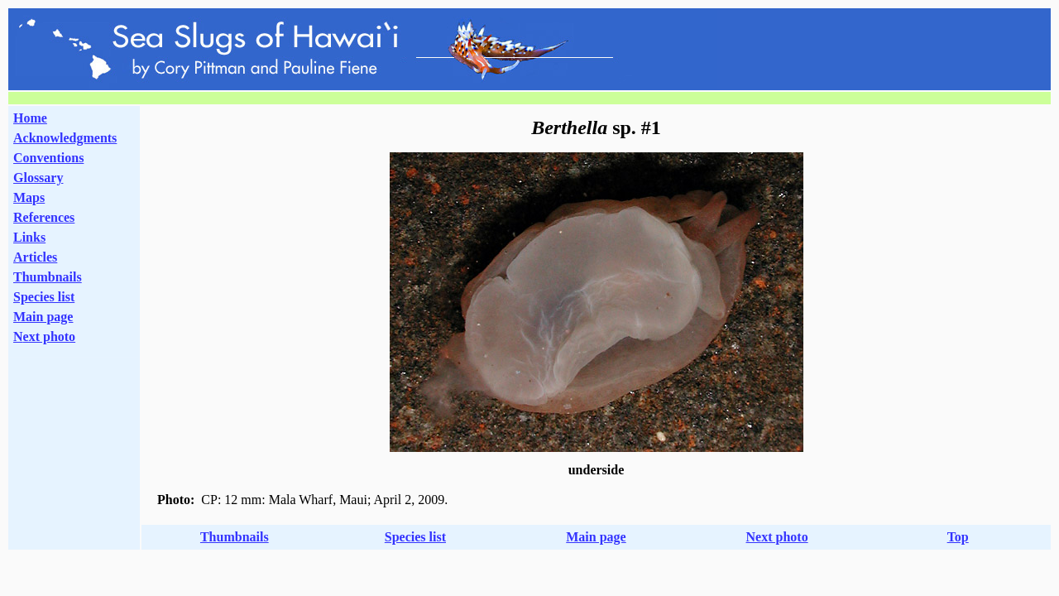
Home (30, 118)
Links (29, 237)
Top (958, 537)
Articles (35, 257)
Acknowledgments (65, 138)
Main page (43, 317)
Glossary (38, 178)
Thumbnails (47, 277)
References (43, 217)
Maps (29, 197)
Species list (43, 297)
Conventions (48, 158)
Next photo (777, 537)
